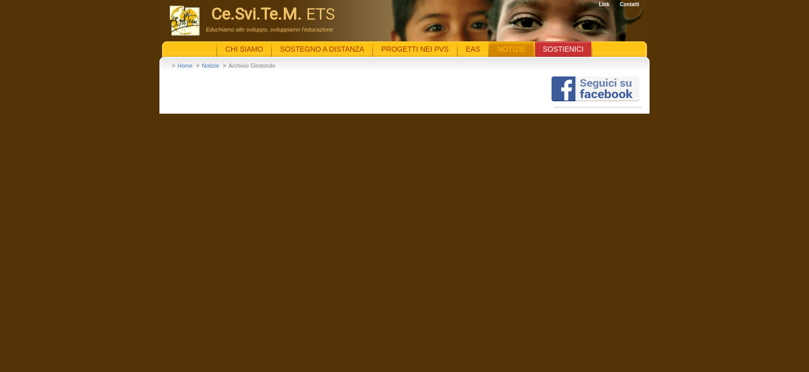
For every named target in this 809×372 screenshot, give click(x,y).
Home (184, 66)
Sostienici (563, 49)
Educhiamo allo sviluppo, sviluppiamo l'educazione (269, 29)
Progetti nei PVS (415, 49)
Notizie (210, 66)
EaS (473, 49)
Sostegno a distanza (322, 49)
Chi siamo (244, 49)
